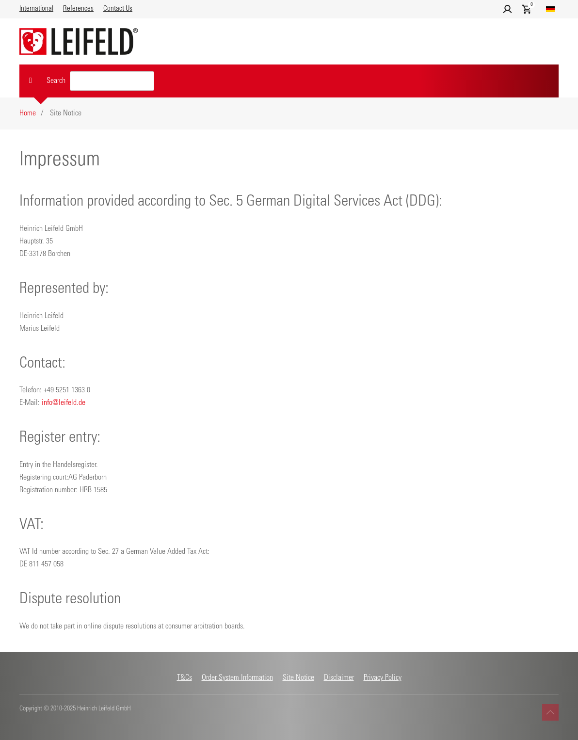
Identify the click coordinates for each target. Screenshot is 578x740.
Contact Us (117, 9)
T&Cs (184, 678)
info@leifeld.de (63, 403)
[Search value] (112, 81)
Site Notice (298, 678)
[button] (507, 9)
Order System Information (237, 678)
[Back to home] (78, 41)
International (36, 9)
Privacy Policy (382, 678)
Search (56, 81)
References (78, 9)
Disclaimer (339, 678)
